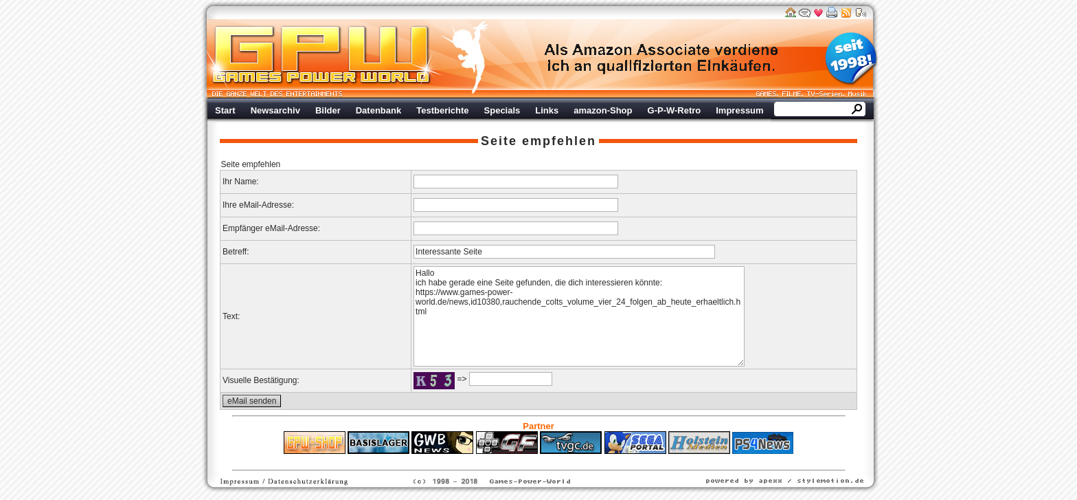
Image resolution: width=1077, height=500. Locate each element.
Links (546, 110)
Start (225, 110)
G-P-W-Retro (674, 110)
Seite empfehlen (538, 141)
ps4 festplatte (470, 461)
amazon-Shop (603, 110)
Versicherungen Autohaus (582, 461)
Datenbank (378, 110)
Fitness (514, 461)
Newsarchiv (275, 110)
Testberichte (442, 110)
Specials (502, 110)
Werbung (662, 58)
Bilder (328, 110)
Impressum (739, 110)
